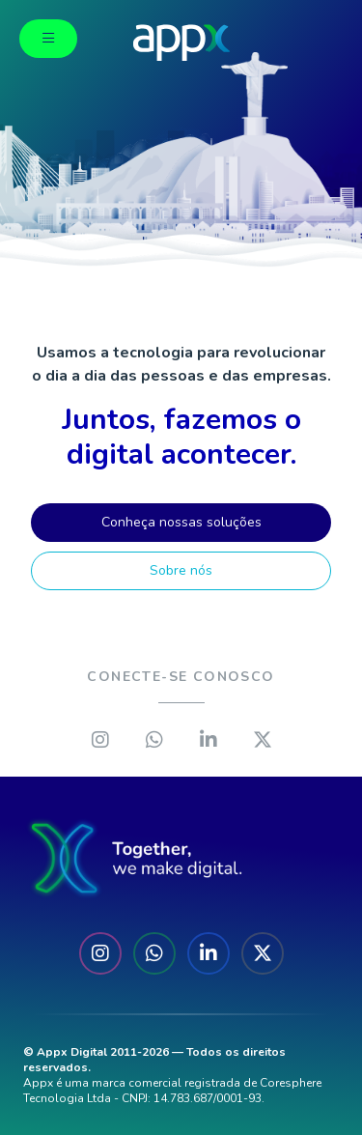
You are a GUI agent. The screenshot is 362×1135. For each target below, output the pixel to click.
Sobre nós (181, 570)
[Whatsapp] (154, 740)
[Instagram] (100, 740)
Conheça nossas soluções (181, 522)
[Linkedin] (208, 740)
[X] (262, 740)
